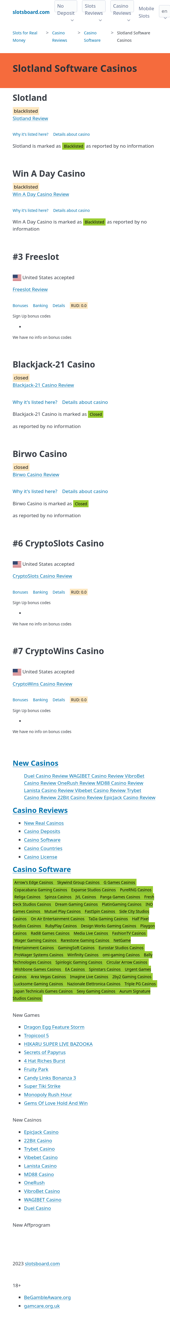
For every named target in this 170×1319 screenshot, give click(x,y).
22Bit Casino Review (80, 797)
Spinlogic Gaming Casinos (79, 962)
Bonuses (20, 305)
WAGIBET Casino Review (97, 776)
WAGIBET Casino (43, 1199)
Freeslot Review (30, 289)
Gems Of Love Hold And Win (56, 1103)
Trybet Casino (39, 1148)
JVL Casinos (86, 896)
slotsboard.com (42, 1263)
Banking (40, 305)
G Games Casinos (119, 882)
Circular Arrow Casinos (126, 962)
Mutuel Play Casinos (62, 911)
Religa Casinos (28, 896)
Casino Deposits (42, 831)
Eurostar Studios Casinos (120, 947)
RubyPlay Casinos (61, 925)
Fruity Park (36, 1069)
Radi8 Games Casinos (50, 933)
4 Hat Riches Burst (44, 1060)
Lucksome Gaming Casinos (39, 983)
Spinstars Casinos (105, 969)
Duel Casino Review (46, 776)
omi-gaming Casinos (122, 954)
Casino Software (42, 839)
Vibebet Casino (41, 1157)
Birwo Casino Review (36, 474)
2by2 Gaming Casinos (132, 976)
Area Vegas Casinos (49, 976)
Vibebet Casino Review (101, 790)
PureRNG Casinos (136, 889)
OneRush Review (76, 783)
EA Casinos (75, 969)
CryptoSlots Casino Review (42, 576)
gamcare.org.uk (42, 1306)
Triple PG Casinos (140, 983)
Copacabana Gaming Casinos (41, 889)
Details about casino (71, 134)
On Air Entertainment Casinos (58, 918)
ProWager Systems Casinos (39, 954)
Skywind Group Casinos (78, 882)
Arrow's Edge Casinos (34, 882)
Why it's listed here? (31, 134)
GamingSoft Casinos (76, 947)
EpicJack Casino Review (130, 797)
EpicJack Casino (41, 1132)
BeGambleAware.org (47, 1297)
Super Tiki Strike (42, 1086)
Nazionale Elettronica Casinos (94, 983)
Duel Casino (37, 1208)
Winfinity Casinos (84, 954)
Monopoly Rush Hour (48, 1094)
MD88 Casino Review (119, 783)
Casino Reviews (40, 810)
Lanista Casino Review (49, 790)
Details (59, 305)
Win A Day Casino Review (41, 194)
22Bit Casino (38, 1140)
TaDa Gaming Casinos (109, 918)
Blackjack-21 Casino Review (43, 385)
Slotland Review (30, 118)
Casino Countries (43, 848)
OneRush (34, 1182)
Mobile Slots (146, 12)
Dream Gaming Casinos (77, 904)
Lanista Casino (40, 1166)
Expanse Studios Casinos (94, 889)
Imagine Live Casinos (89, 976)
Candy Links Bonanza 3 (50, 1077)
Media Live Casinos (91, 933)
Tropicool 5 (36, 1035)
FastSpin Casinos (100, 911)
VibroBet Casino (42, 1191)
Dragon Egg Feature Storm (54, 1027)
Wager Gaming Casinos (36, 940)
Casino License (40, 856)
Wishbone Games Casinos (38, 969)
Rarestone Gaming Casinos (85, 940)
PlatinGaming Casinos (122, 904)
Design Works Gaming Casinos (109, 925)
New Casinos (35, 763)
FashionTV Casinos (129, 933)
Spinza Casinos (58, 896)
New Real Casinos (44, 823)
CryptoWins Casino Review (42, 684)
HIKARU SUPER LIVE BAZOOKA (58, 1044)
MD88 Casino (39, 1174)
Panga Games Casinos (120, 896)
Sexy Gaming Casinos (96, 991)
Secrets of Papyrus (45, 1052)
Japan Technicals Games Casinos (44, 991)
